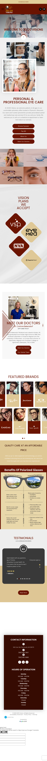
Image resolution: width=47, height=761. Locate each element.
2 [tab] (24, 438)
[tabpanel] (23, 242)
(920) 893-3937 (23, 652)
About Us (23, 136)
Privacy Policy (27, 714)
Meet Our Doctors (23, 141)
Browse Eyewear (23, 126)
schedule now (24, 2)
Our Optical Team (23, 352)
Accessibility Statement (16, 714)
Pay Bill (23, 131)
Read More (23, 593)
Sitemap (34, 714)
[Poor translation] (5, 732)
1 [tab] (22, 438)
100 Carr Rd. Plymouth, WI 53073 (23, 647)
